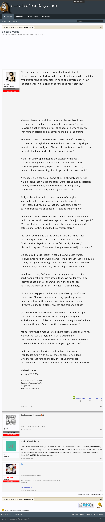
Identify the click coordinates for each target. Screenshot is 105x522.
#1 (101, 406)
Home (89, 514)
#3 (101, 459)
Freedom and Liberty (17, 34)
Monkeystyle (6, 514)
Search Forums (6, 21)
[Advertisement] (52, 50)
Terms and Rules (91, 518)
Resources (34, 17)
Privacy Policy (100, 518)
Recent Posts (17, 21)
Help (82, 514)
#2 (101, 429)
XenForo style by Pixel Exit (39, 519)
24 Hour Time (17, 514)
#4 (101, 490)
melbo (33, 34)
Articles (47, 17)
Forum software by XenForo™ (16, 519)
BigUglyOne (24, 490)
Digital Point (30, 518)
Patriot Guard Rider (27, 487)
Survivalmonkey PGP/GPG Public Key (89, 398)
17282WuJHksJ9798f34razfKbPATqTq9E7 (16, 510)
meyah (7, 454)
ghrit (22, 429)
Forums (9, 17)
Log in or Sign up (78, 1)
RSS (101, 514)
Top (96, 514)
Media (20, 17)
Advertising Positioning (19, 518)
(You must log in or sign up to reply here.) (90, 494)
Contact (75, 514)
